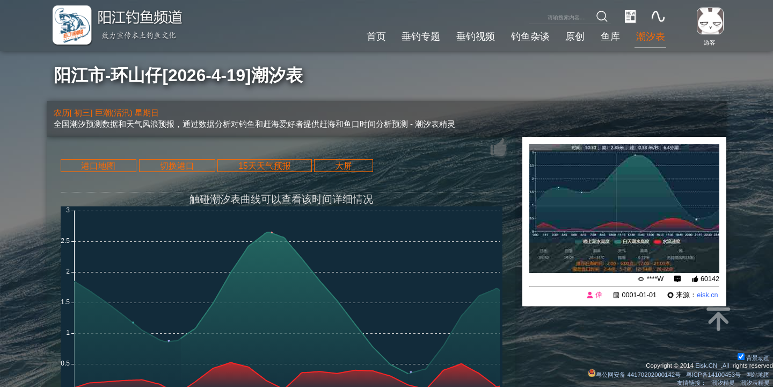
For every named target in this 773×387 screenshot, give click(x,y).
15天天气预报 (264, 165)
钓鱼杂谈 (530, 36)
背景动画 (754, 358)
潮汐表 (650, 36)
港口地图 (98, 165)
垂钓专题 (421, 36)
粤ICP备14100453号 (713, 374)
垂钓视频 (475, 36)
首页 (376, 36)
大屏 (343, 165)
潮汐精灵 (723, 382)
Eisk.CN (706, 365)
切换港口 (177, 165)
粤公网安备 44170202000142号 (635, 374)
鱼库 (610, 36)
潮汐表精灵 (755, 382)
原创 (575, 36)
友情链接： (691, 382)
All (726, 365)
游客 (710, 42)
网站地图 (758, 374)
